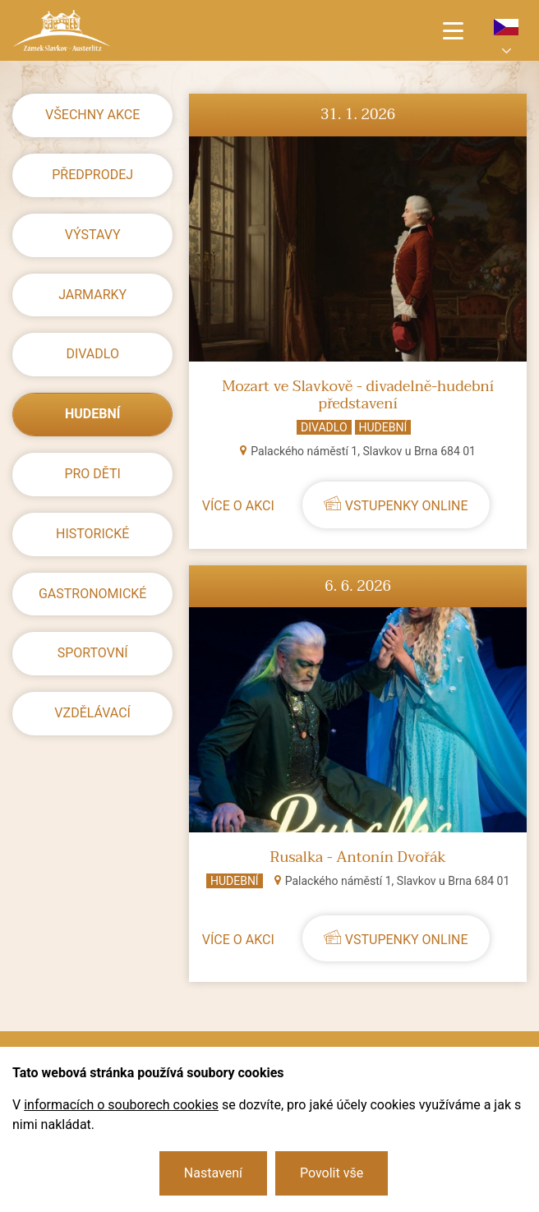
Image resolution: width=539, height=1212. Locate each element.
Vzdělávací (92, 713)
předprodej (92, 174)
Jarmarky (92, 294)
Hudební (92, 414)
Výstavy (93, 234)
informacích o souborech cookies (121, 1105)
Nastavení (213, 1173)
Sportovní (93, 653)
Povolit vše (331, 1173)
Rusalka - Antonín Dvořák (358, 858)
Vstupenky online (406, 506)
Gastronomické (93, 593)
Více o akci (238, 506)
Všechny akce (92, 114)
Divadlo (92, 354)
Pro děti (92, 474)
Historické (92, 533)
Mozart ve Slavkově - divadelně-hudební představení (358, 395)
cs (506, 27)
